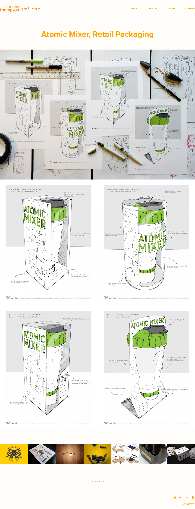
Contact (190, 8)
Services (153, 8)
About (171, 8)
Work (134, 8)
